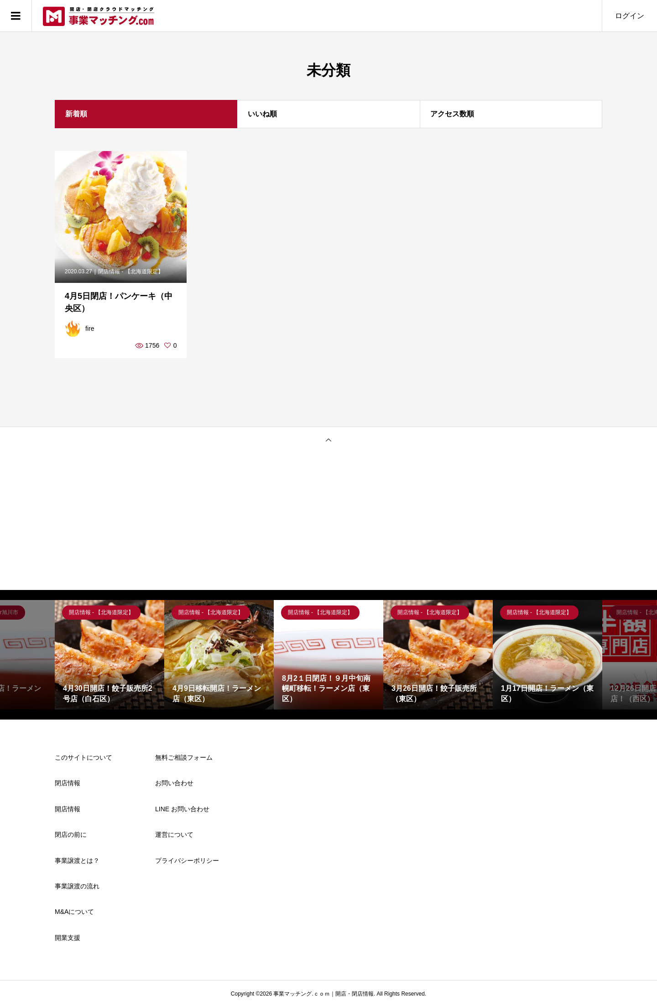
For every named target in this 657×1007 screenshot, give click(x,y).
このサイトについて (83, 757)
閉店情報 (67, 783)
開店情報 (67, 809)
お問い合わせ (174, 783)
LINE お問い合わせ (182, 809)
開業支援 (67, 937)
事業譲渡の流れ (77, 886)
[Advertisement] (328, 521)
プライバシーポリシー (187, 860)
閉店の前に (71, 834)
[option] (109, 655)
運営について (174, 834)
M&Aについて (74, 911)
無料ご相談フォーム (184, 757)
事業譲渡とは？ (77, 860)
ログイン (629, 16)
